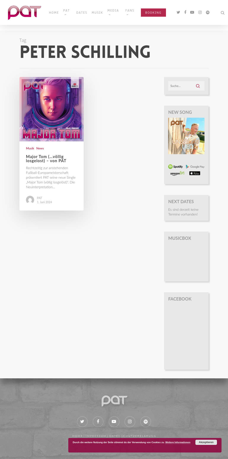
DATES (86, 15)
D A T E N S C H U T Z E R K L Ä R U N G (132, 436)
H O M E (77, 436)
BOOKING (158, 15)
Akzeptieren (206, 442)
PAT (71, 14)
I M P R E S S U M (96, 436)
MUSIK (102, 15)
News (40, 148)
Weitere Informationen (177, 442)
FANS (134, 14)
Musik (30, 148)
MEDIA (118, 14)
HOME (59, 15)
